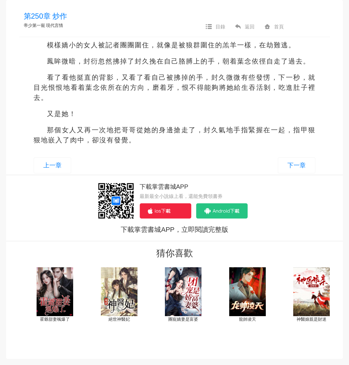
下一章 (296, 165)
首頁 (274, 27)
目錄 (215, 27)
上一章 (52, 165)
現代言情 (54, 25)
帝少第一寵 (34, 25)
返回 (244, 27)
